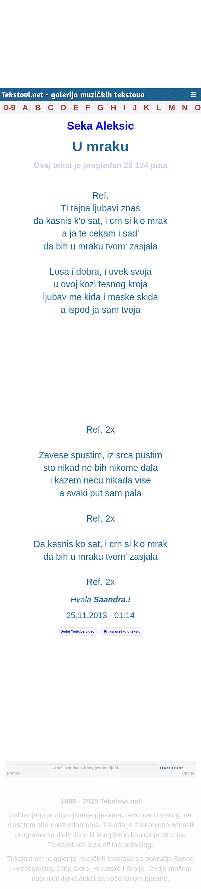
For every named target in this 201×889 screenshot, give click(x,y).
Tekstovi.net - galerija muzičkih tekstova (73, 95)
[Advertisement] (100, 44)
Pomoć (13, 773)
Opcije (188, 773)
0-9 (9, 107)
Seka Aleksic (100, 126)
